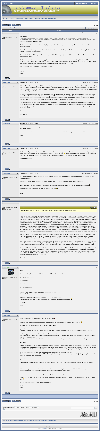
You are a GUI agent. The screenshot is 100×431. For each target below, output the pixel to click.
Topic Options (90, 28)
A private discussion (10, 28)
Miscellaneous (52, 18)
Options (10, 15)
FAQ (11, 3)
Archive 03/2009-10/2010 (21, 18)
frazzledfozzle (6, 33)
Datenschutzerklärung (81, 3)
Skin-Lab (57, 426)
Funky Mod (6, 267)
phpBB (44, 428)
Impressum (93, 3)
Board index (9, 18)
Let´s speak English (41, 18)
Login (4, 15)
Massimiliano (6, 82)
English (32, 18)
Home (5, 3)
